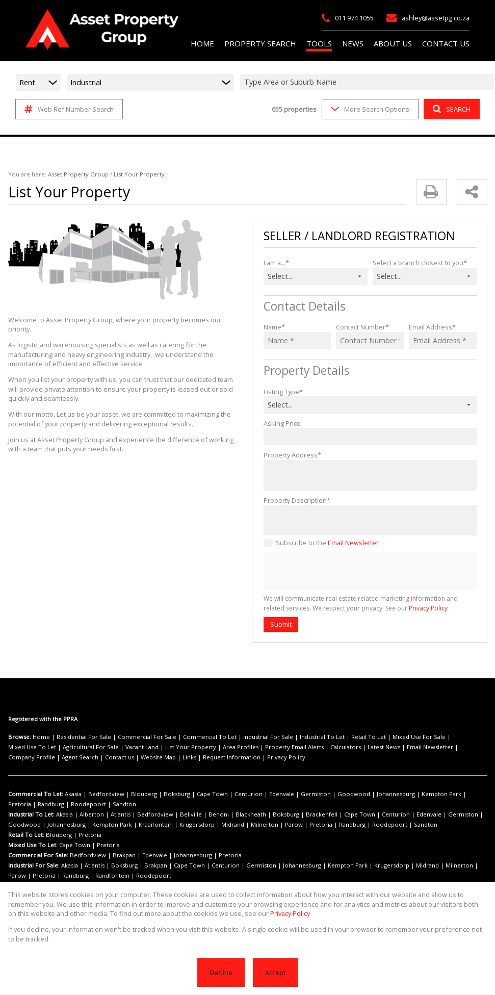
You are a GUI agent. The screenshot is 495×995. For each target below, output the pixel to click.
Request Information (89, 757)
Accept (274, 972)
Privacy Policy (400, 608)
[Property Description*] (370, 520)
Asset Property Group (70, 174)
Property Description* (294, 500)
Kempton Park (389, 794)
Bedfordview (100, 794)
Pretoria (422, 794)
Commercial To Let (190, 737)
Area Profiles (166, 747)
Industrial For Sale (241, 737)
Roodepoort (23, 804)
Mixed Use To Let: (32, 845)
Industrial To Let (289, 737)
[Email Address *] (443, 340)
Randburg (449, 794)
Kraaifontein (105, 825)
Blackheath (222, 814)
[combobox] (368, 82)
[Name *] (297, 340)
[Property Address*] (370, 475)
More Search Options (369, 109)
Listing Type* (282, 391)
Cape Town (190, 794)
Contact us (461, 747)
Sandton (53, 804)
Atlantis (111, 814)
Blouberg (131, 794)
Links (52, 757)
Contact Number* (361, 326)
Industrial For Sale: (34, 865)
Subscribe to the (325, 542)
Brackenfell (284, 814)
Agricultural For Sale (34, 747)
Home (39, 737)
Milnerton (198, 825)
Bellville (171, 814)
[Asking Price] (370, 436)
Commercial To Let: (34, 794)
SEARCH (450, 109)
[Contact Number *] (370, 340)
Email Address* (431, 326)
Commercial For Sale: (37, 855)
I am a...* (277, 262)
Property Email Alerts (213, 747)
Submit (280, 624)
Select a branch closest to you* (417, 262)
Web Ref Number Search (67, 109)
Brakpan (114, 855)
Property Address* (290, 454)
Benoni (194, 814)
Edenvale (251, 794)
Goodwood (312, 794)
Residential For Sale (77, 737)
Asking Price (282, 423)
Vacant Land (80, 747)
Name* (273, 326)
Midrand (171, 825)
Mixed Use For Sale (375, 737)
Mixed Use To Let (427, 737)
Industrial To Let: (31, 814)
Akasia (71, 794)
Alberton (87, 814)
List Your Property (122, 747)
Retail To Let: (26, 835)
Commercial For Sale (135, 737)
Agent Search (425, 747)
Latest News (294, 747)
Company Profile (383, 747)
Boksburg (160, 794)
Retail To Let (330, 737)
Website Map (24, 757)
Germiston (280, 794)
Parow (222, 825)
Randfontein (53, 876)
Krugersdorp (140, 825)
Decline (221, 972)
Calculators (259, 747)
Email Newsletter (349, 542)
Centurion (222, 794)
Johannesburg (348, 794)
